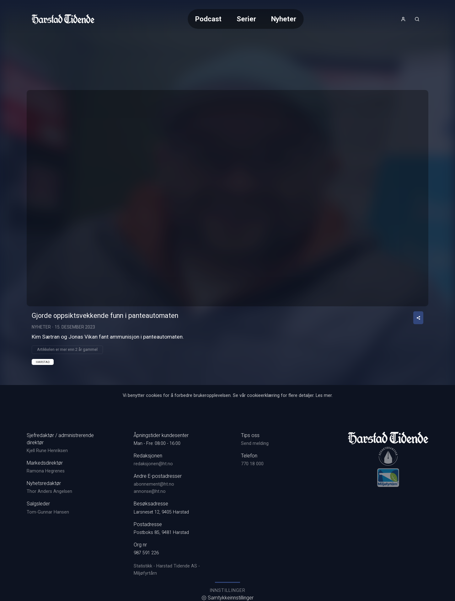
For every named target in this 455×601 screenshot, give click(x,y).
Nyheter (283, 19)
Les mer (324, 395)
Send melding (255, 443)
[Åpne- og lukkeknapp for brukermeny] (403, 19)
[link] (63, 19)
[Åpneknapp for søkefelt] (417, 19)
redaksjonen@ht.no (153, 464)
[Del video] (418, 317)
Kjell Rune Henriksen (47, 450)
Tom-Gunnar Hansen (48, 512)
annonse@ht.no (150, 491)
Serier (246, 19)
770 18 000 (252, 464)
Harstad (43, 362)
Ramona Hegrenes (46, 471)
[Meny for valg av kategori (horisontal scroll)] (246, 19)
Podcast (208, 19)
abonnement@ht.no (154, 484)
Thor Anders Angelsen (49, 491)
